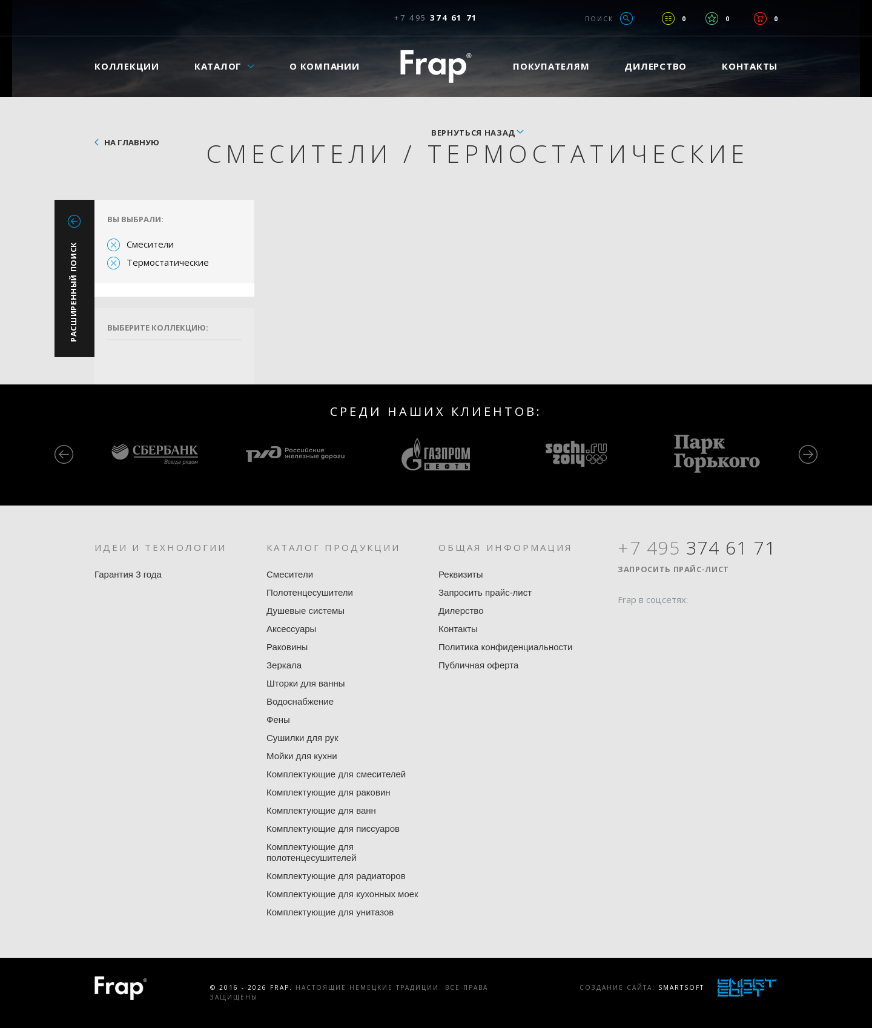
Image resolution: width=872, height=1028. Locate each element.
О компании (324, 66)
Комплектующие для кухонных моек (342, 894)
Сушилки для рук (302, 738)
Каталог (218, 66)
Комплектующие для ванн (321, 810)
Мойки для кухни (301, 756)
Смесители (150, 244)
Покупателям (551, 66)
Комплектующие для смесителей (336, 774)
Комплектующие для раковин (328, 792)
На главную (131, 142)
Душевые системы (305, 610)
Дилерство (655, 66)
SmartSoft (681, 987)
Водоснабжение (300, 701)
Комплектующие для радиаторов (336, 876)
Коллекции (126, 66)
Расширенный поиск (73, 292)
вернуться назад (473, 132)
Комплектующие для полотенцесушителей (311, 852)
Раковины (287, 647)
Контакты (750, 66)
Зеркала (284, 665)
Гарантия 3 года (128, 574)
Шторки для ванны (305, 683)
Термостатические (168, 262)
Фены (278, 719)
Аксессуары (291, 629)
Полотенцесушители (309, 592)
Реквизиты (460, 574)
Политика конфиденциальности (505, 647)
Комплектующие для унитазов (330, 912)
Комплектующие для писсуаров (333, 828)
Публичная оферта (478, 665)
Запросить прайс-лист (485, 592)
